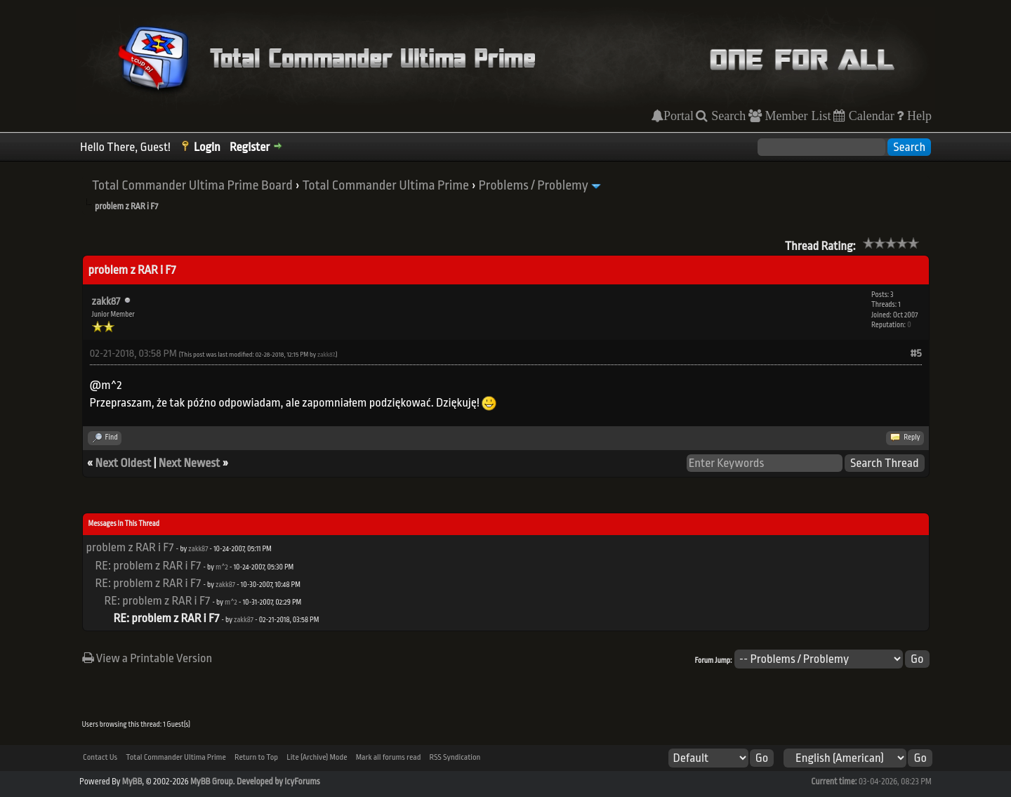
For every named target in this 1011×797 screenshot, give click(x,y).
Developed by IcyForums (278, 781)
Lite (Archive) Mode (316, 757)
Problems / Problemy (533, 185)
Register (250, 147)
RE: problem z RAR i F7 (148, 565)
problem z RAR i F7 (130, 547)
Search (727, 116)
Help (918, 116)
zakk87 (106, 302)
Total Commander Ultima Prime (385, 185)
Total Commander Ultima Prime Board (192, 185)
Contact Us (100, 757)
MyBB (132, 781)
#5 (916, 354)
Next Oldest (123, 463)
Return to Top (256, 757)
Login (207, 147)
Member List (796, 116)
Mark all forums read (388, 757)
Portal (678, 116)
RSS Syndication (455, 757)
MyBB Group (211, 781)
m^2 (222, 567)
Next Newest (189, 463)
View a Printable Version (147, 658)
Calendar (869, 116)
